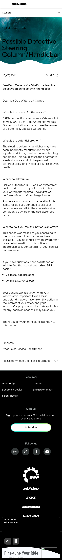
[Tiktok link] (25, 451)
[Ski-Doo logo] (31, 488)
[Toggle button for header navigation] (4, 4)
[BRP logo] (31, 474)
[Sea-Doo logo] (19, 4)
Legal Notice (8, 549)
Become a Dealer (12, 389)
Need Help (8, 383)
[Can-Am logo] (31, 515)
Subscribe (31, 427)
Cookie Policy (40, 549)
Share (52, 75)
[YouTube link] (47, 451)
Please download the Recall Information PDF (30, 360)
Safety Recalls (10, 395)
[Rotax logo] (31, 524)
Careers (37, 383)
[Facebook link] (36, 451)
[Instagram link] (15, 451)
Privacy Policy (24, 549)
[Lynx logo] (31, 497)
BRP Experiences (43, 389)
